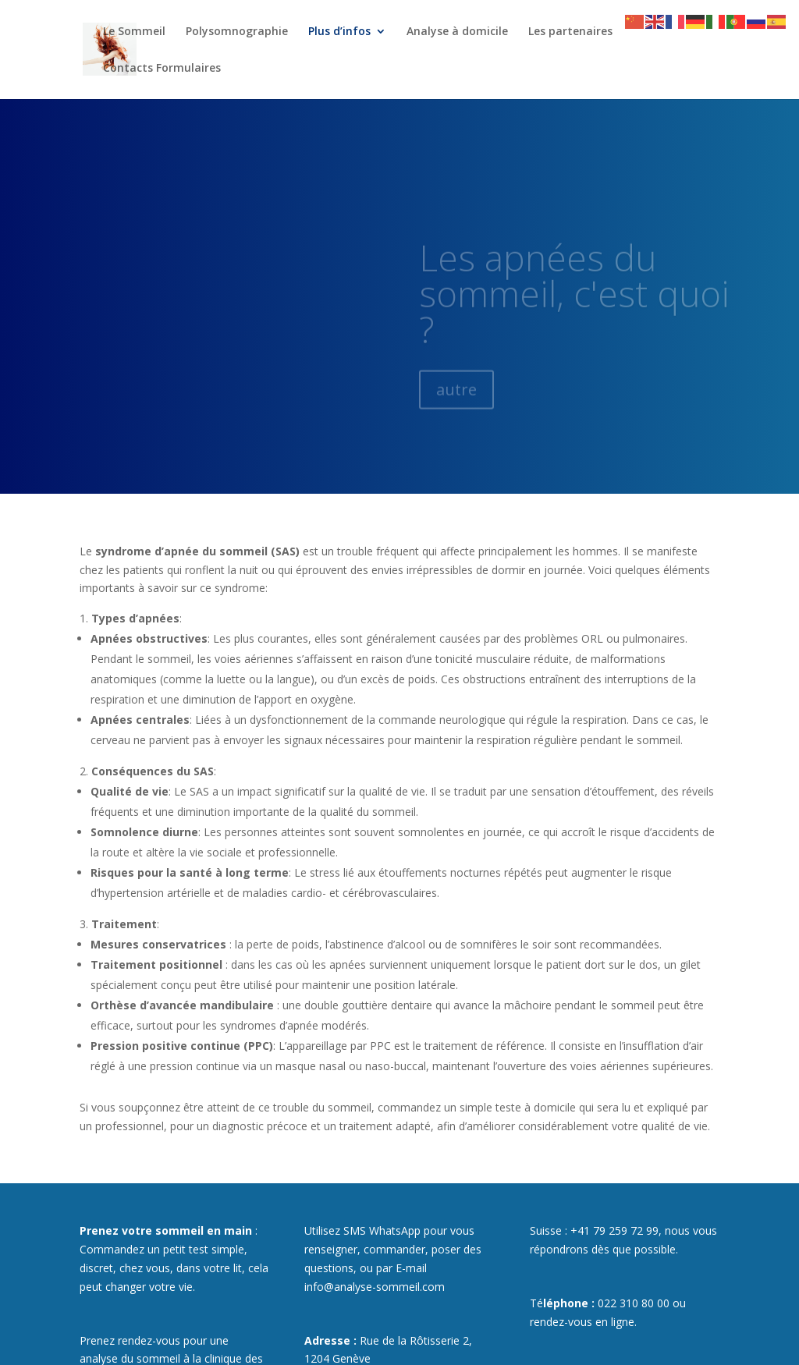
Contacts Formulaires (162, 68)
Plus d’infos (339, 32)
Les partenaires (570, 32)
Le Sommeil (134, 32)
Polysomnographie (237, 32)
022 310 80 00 (633, 1303)
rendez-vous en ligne (582, 1321)
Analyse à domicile (457, 32)
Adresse (327, 1340)
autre (456, 399)
